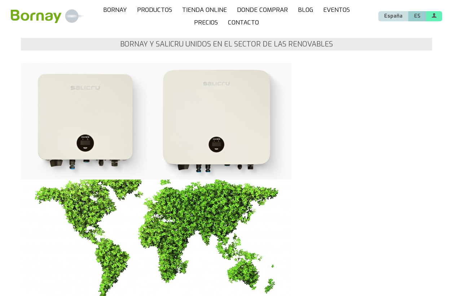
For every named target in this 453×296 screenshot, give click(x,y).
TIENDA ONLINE (204, 10)
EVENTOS (336, 10)
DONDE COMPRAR (262, 10)
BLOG (305, 10)
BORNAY (115, 10)
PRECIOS (206, 22)
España (393, 16)
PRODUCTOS (154, 10)
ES (417, 16)
